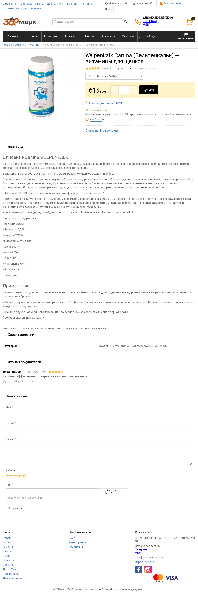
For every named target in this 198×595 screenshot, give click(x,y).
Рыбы (6, 556)
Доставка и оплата (31, 3)
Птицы (7, 551)
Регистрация (77, 542)
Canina (130, 68)
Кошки (7, 542)
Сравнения (76, 547)
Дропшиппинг (55, 3)
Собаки (19, 44)
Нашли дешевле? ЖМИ (106, 103)
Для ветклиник (12, 578)
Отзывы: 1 (106, 68)
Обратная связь (145, 562)
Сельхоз (8, 560)
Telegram (150, 21)
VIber (146, 24)
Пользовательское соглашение (22, 8)
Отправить (15, 508)
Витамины (33, 44)
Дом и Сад (9, 569)
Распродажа (11, 573)
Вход (72, 538)
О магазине (10, 3)
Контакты (87, 3)
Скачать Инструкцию (101, 131)
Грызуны (8, 547)
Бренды (72, 3)
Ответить (33, 381)
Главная (7, 44)
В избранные (97, 119)
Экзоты (8, 565)
